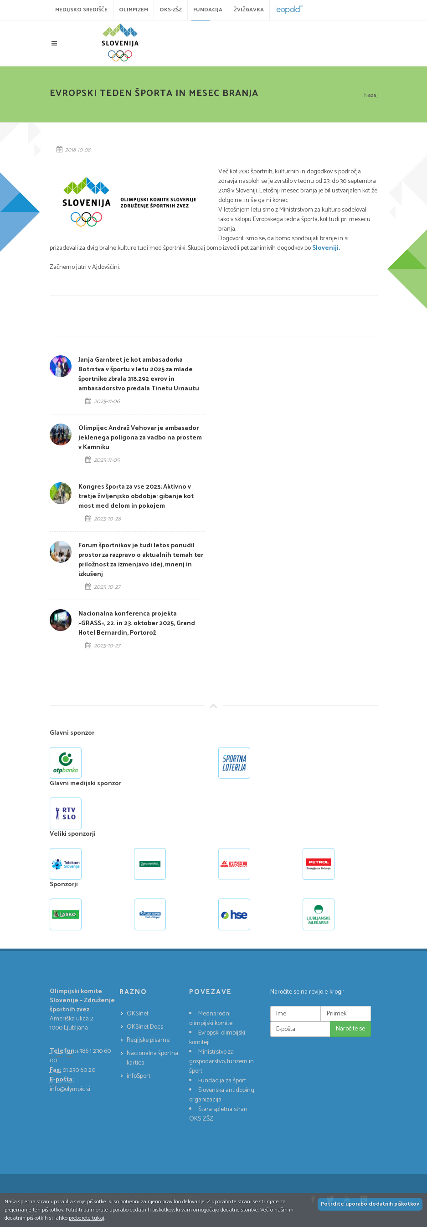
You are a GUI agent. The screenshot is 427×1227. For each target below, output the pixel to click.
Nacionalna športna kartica (152, 1058)
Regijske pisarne (148, 1040)
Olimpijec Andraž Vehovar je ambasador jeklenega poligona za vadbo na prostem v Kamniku (140, 438)
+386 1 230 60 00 (80, 1056)
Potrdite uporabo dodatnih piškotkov (370, 1204)
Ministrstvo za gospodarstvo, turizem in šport (221, 1061)
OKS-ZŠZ (170, 9)
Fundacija (207, 9)
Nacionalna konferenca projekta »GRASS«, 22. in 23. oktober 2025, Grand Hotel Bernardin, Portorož (136, 623)
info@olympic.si (70, 1089)
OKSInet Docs (145, 1027)
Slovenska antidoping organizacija (221, 1095)
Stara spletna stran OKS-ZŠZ (218, 1114)
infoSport (138, 1076)
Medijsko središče (81, 9)
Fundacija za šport (222, 1081)
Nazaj (371, 95)
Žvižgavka (249, 9)
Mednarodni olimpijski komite (210, 1019)
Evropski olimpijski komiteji (217, 1038)
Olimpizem (133, 9)
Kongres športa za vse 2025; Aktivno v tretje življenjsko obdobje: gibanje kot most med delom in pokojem (136, 496)
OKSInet (138, 1014)
